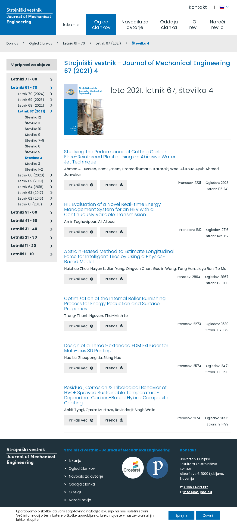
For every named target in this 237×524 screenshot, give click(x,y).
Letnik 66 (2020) (31, 175)
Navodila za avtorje (135, 25)
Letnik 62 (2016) (30, 198)
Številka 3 (32, 163)
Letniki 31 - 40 (24, 229)
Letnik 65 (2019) (30, 181)
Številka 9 (32, 134)
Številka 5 (32, 152)
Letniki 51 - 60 (24, 212)
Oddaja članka (169, 25)
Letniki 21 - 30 (24, 237)
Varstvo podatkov (66, 518)
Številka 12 (33, 117)
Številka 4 (33, 158)
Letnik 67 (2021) (108, 43)
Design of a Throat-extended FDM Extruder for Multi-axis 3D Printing (116, 348)
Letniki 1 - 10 (22, 254)
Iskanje (71, 24)
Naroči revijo (217, 25)
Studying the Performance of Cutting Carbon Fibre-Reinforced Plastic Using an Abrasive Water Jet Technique (119, 156)
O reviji (194, 25)
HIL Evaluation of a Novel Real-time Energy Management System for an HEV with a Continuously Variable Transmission (112, 209)
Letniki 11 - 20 (23, 245)
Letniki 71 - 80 (24, 79)
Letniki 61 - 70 (74, 43)
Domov (12, 43)
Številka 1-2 (34, 169)
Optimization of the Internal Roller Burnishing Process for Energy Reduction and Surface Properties (115, 303)
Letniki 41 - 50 (24, 220)
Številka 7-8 (34, 140)
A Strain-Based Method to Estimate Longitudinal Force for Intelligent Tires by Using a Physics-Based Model (119, 256)
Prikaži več (78, 185)
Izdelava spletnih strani (199, 519)
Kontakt (198, 7)
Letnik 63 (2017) (30, 192)
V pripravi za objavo (30, 64)
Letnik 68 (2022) (31, 105)
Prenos (111, 185)
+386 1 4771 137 (196, 487)
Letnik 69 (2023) (31, 99)
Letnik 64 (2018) (31, 187)
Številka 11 (32, 123)
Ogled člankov (101, 25)
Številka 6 (32, 146)
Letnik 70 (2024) (31, 94)
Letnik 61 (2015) (30, 204)
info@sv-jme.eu (197, 492)
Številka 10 (33, 129)
